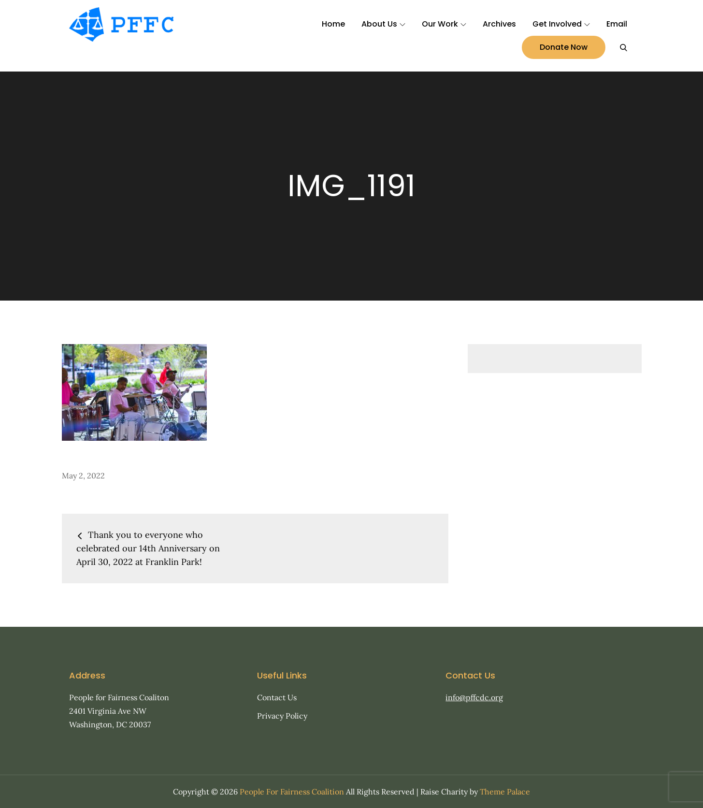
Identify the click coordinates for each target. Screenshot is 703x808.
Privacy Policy (282, 716)
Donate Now (564, 47)
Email (616, 23)
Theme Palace (505, 791)
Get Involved (561, 23)
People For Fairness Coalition (292, 791)
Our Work (444, 23)
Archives (499, 23)
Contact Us (277, 697)
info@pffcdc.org (474, 697)
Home (333, 23)
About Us (383, 23)
